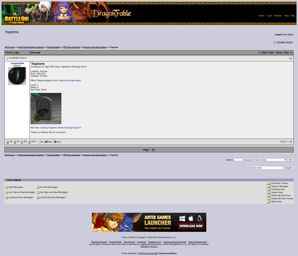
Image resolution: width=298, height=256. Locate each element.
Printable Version (283, 42)
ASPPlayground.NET (148, 253)
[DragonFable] (53, 47)
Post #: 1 (284, 141)
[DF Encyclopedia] (71, 47)
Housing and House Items (95, 47)
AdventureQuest (99, 242)
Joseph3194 (17, 63)
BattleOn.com (155, 242)
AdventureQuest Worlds (175, 242)
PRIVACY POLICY (149, 246)
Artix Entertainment (198, 242)
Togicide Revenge (66, 80)
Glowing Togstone (48, 127)
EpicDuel (141, 242)
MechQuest (129, 242)
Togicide (43, 71)
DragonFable (115, 242)
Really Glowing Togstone (69, 127)
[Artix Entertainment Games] (31, 47)
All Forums (9, 47)
